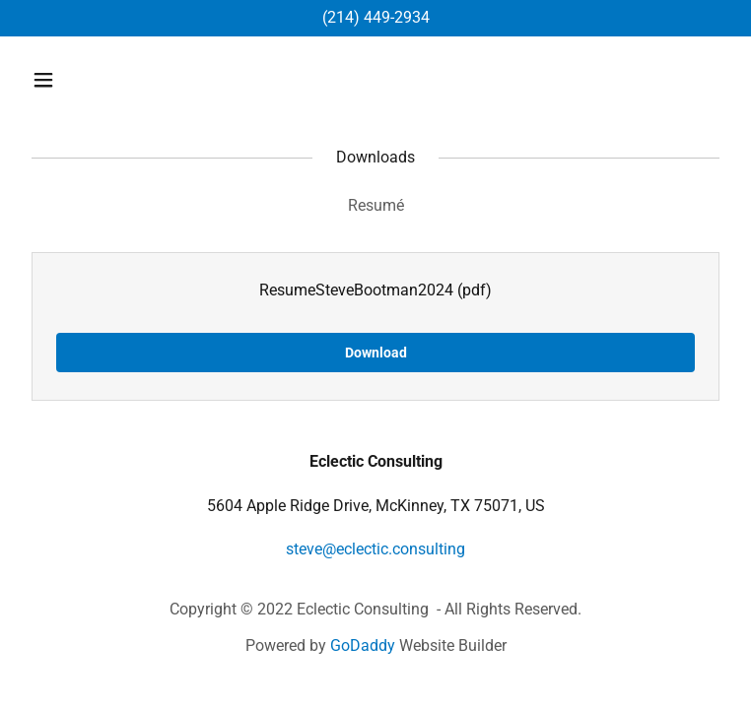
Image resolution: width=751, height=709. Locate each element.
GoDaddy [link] (362, 645)
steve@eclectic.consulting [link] (375, 549)
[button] (104, 79)
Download (376, 352)
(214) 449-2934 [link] (376, 17)
